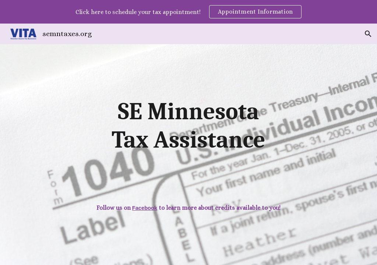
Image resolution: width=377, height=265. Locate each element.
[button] (368, 34)
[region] (188, 12)
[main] (188, 126)
